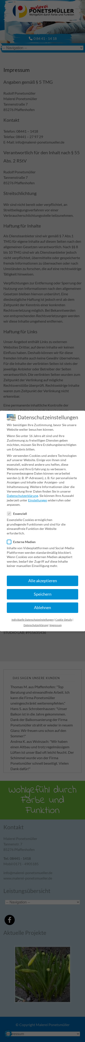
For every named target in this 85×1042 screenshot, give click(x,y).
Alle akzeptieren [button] (42, 578)
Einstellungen (37, 498)
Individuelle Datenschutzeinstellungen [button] (33, 617)
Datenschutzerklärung (22, 493)
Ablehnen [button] (42, 605)
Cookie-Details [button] (63, 617)
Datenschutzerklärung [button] (36, 623)
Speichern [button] (42, 591)
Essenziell (19, 511)
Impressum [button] (56, 623)
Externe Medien (23, 539)
